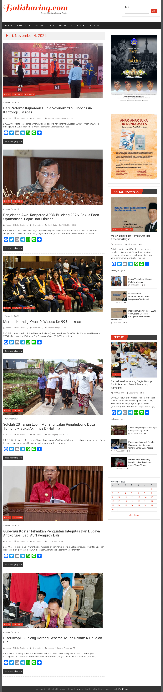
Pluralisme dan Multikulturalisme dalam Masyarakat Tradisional (139, 296)
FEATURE (81, 25)
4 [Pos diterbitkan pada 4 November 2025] (125, 493)
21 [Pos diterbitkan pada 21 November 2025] (145, 501)
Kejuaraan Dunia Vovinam (64, 118)
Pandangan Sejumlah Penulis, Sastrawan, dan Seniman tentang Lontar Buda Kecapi (141, 445)
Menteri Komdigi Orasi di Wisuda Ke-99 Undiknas (42, 322)
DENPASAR (17, 517)
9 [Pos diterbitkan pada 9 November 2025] (112, 497)
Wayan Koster (58, 541)
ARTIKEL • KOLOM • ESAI (61, 25)
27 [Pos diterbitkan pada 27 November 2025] (139, 505)
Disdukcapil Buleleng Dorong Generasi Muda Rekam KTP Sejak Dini (52, 640)
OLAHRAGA (29, 94)
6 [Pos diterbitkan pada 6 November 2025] (138, 493)
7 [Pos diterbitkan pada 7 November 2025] (144, 493)
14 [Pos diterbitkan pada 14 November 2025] (145, 497)
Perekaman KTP (69, 648)
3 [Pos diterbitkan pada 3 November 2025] (118, 493)
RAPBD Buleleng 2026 (67, 225)
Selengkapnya (118, 270)
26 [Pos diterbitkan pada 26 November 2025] (132, 505)
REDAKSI (94, 25)
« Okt (131, 515)
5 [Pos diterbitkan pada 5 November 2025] (131, 493)
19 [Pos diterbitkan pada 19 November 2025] (132, 501)
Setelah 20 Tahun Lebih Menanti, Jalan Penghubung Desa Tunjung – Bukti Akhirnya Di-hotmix (49, 426)
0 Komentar (35, 118)
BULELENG (17, 94)
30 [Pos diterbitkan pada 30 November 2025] (113, 509)
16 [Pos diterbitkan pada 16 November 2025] (113, 501)
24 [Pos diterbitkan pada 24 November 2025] (119, 505)
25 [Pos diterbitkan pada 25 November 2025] (126, 505)
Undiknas (64, 328)
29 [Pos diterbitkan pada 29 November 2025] (152, 505)
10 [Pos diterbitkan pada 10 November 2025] (119, 497)
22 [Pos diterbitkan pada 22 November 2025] (152, 501)
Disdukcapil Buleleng (55, 648)
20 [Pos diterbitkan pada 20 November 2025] (139, 501)
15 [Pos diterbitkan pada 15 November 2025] (152, 497)
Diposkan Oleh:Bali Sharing (15, 118)
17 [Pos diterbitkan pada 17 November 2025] (119, 501)
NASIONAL (39, 25)
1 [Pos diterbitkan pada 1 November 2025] (151, 489)
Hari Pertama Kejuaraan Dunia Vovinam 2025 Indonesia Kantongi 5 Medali (47, 110)
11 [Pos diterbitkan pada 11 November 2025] (126, 497)
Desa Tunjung (53, 435)
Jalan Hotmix (63, 435)
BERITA (9, 25)
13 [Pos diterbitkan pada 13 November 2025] (139, 497)
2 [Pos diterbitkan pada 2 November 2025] (112, 493)
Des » (136, 515)
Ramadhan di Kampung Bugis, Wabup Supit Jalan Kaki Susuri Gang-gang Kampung (131, 384)
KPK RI (50, 541)
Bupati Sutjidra (53, 225)
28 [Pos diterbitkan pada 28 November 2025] (145, 505)
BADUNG (16, 308)
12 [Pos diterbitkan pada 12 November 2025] (132, 497)
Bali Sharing (131, 244)
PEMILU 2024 (23, 25)
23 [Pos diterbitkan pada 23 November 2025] (113, 505)
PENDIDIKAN (29, 308)
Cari (127, 7)
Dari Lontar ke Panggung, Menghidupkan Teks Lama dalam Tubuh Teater (139, 462)
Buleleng (51, 118)
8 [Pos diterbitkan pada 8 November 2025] (151, 493)
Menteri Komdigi (54, 328)
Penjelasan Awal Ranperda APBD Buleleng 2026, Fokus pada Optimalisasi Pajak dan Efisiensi (51, 217)
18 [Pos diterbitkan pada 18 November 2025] (126, 501)
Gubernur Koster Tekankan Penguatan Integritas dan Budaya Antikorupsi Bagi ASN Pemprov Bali (51, 533)
